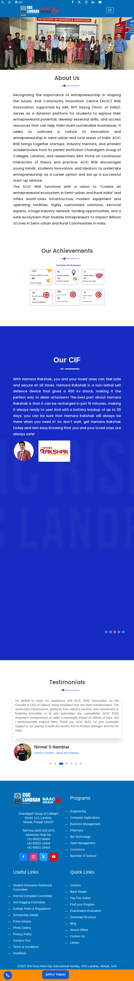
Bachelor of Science (83, 855)
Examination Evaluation (85, 910)
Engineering (78, 811)
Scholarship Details (25, 915)
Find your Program (82, 904)
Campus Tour (22, 940)
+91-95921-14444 (38, 843)
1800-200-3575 (44, 830)
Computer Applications (85, 817)
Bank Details (78, 891)
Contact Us (77, 936)
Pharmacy (76, 830)
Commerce (77, 849)
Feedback (19, 953)
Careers (75, 885)
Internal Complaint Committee (32, 896)
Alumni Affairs (79, 930)
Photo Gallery (22, 927)
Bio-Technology (80, 836)
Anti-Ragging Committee (29, 902)
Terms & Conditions (26, 947)
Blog (73, 923)
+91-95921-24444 (38, 847)
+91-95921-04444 (38, 839)
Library (74, 942)
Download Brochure (83, 917)
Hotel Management (82, 843)
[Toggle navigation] (110, 10)
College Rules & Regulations (32, 908)
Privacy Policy (22, 934)
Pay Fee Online (80, 898)
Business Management (85, 824)
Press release (22, 921)
